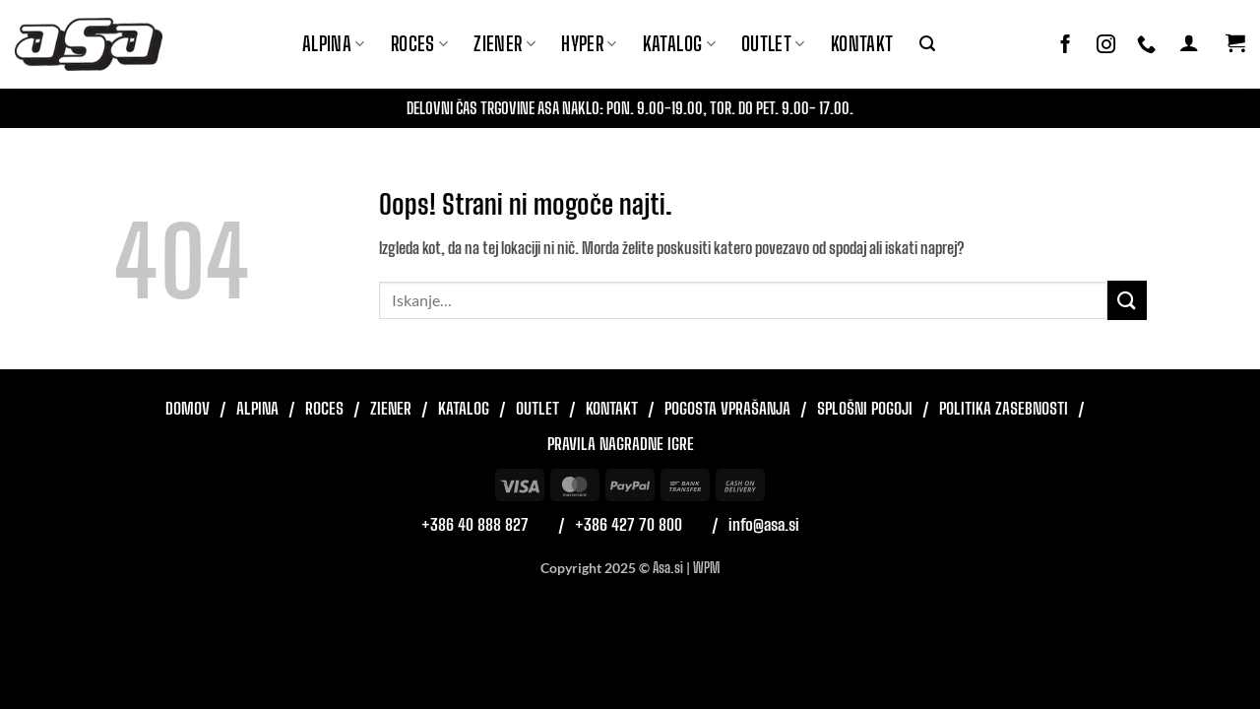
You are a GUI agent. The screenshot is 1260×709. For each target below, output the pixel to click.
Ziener (390, 408)
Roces (324, 408)
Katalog (679, 43)
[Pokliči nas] (1146, 44)
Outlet (773, 43)
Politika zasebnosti (1003, 408)
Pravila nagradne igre (620, 443)
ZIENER (504, 43)
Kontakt (862, 43)
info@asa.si (763, 524)
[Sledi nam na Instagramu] (1106, 44)
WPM (706, 567)
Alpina (333, 43)
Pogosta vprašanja (727, 408)
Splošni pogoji (865, 408)
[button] (927, 44)
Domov (187, 408)
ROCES (420, 43)
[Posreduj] (1127, 300)
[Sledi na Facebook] (1065, 44)
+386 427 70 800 (628, 524)
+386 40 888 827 (475, 524)
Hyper (589, 43)
